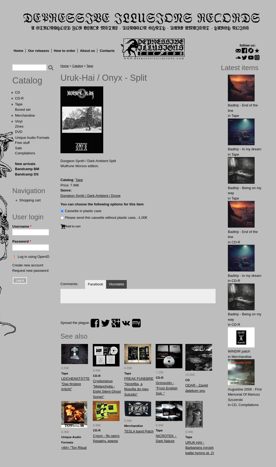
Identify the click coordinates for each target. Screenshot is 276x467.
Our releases (38, 51)
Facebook (95, 284)
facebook (95, 323)
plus (116, 323)
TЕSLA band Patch (139, 431)
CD (17, 92)
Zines (19, 126)
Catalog (27, 80)
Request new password (30, 271)
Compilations (25, 153)
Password (21, 241)
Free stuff (22, 143)
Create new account (27, 265)
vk (126, 323)
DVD (18, 132)
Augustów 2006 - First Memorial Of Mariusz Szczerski (245, 394)
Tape (18, 104)
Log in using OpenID (33, 257)
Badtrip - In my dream (244, 149)
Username (22, 226)
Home (18, 51)
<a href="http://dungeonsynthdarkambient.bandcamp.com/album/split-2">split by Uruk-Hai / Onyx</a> (138, 257)
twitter (105, 323)
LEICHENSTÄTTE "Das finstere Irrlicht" (75, 384)
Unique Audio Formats (32, 138)
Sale (18, 148)
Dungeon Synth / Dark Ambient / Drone (90, 196)
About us (87, 51)
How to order (64, 51)
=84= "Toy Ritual (74, 448)
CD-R (19, 98)
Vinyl (18, 121)
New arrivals (25, 164)
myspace (136, 323)
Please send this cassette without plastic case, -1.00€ (106, 218)
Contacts (107, 51)
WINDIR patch (239, 351)
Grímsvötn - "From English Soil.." (166, 388)
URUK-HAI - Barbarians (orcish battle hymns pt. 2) (199, 448)
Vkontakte (116, 284)
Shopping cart (30, 200)
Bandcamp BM (27, 169)
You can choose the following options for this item (102, 204)
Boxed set (22, 110)
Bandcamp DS (27, 174)
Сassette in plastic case (83, 211)
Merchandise (25, 115)
